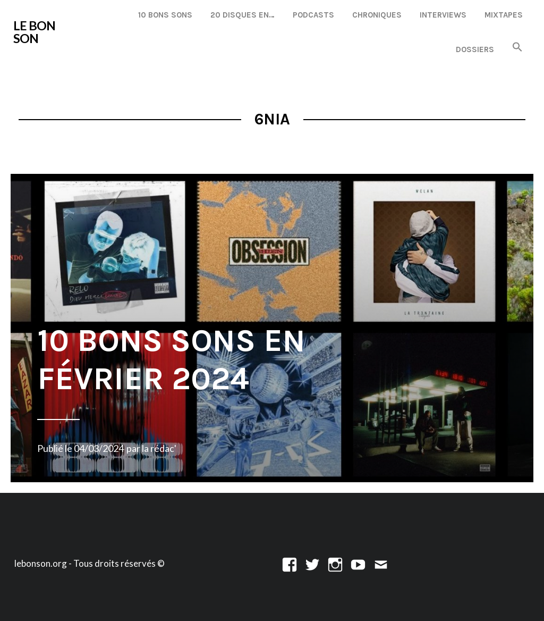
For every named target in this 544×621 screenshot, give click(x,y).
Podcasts (313, 15)
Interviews (443, 15)
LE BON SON (34, 32)
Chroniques (377, 15)
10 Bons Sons (165, 15)
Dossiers (475, 49)
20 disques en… (242, 15)
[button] (517, 47)
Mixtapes (503, 15)
